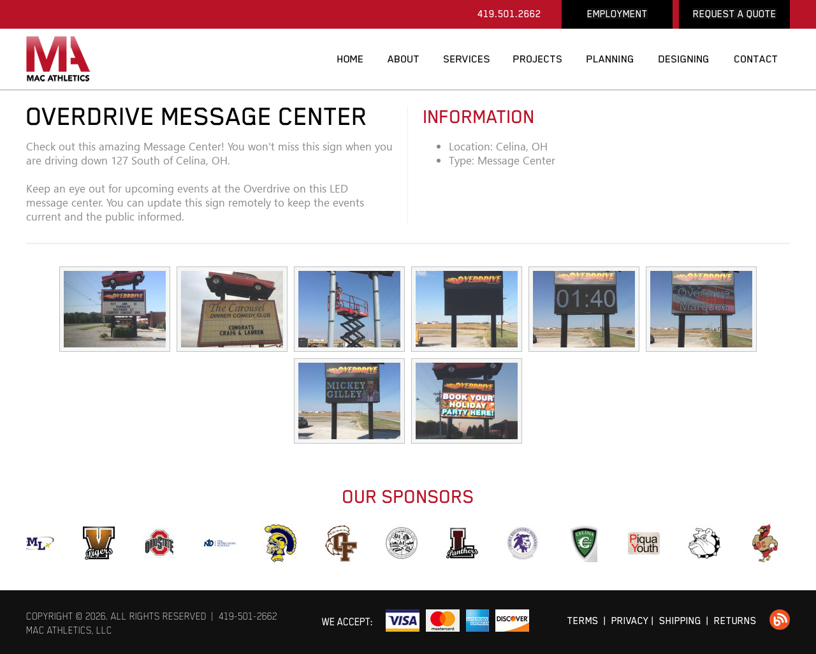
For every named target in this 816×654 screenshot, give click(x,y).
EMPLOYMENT (617, 13)
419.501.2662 (509, 13)
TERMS (583, 620)
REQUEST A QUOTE (734, 13)
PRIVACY (630, 620)
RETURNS (735, 620)
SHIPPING (680, 620)
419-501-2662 (248, 616)
